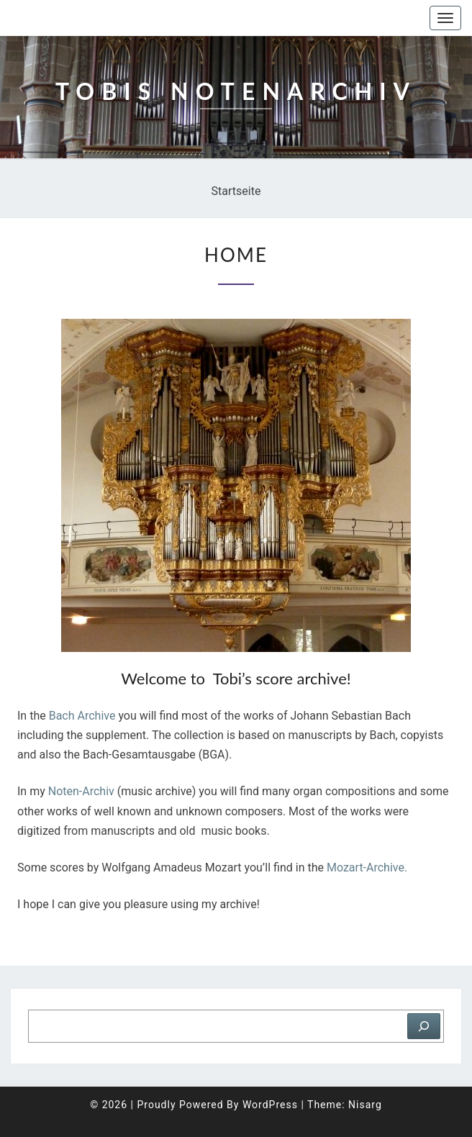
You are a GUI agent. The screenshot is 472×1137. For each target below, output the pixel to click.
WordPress (270, 1104)
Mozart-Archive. (368, 867)
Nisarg (365, 1104)
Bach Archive (82, 715)
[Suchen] (423, 1026)
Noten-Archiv (81, 791)
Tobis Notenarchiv (82, 18)
